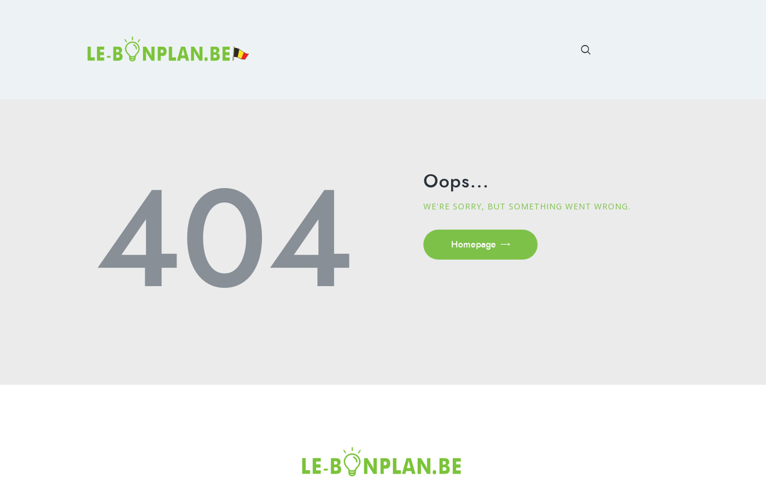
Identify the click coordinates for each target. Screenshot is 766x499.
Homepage (473, 244)
